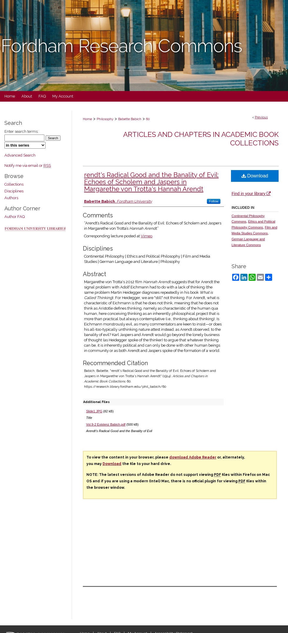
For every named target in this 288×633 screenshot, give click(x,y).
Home (87, 119)
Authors (11, 198)
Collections (14, 184)
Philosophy (105, 119)
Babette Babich (129, 119)
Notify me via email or (27, 165)
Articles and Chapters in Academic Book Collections (201, 138)
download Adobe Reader (192, 457)
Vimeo (146, 236)
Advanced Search (20, 155)
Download (255, 175)
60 (148, 119)
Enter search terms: (21, 131)
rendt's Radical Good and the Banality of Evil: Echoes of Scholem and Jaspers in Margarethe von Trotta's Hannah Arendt (151, 182)
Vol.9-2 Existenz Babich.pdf (105, 424)
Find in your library (251, 193)
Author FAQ (14, 216)
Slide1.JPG (94, 411)
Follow (213, 201)
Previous (261, 117)
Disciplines (14, 191)
